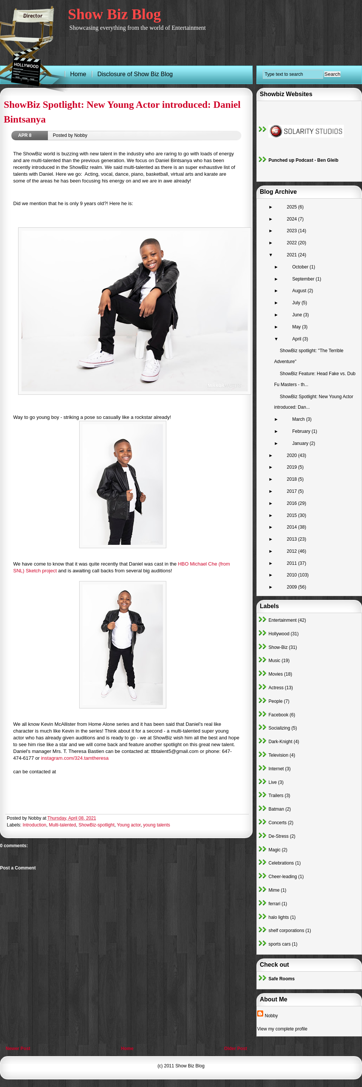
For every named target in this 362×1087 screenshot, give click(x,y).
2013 (292, 539)
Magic (274, 849)
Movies (275, 674)
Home (127, 1048)
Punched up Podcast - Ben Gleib (303, 160)
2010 (292, 575)
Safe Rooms (281, 978)
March (299, 419)
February (301, 431)
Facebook (278, 715)
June (297, 314)
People (275, 701)
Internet (276, 768)
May (297, 327)
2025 (292, 207)
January (301, 443)
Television (278, 755)
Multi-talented (62, 825)
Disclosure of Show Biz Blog (135, 74)
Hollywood (278, 633)
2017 (292, 491)
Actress (276, 687)
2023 (292, 230)
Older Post (235, 1048)
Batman (276, 809)
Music (274, 660)
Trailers (276, 795)
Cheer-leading (282, 876)
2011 (292, 563)
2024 (292, 219)
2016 (292, 503)
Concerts (277, 822)
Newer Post (18, 1048)
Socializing (279, 728)
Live (272, 782)
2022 (292, 242)
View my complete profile (282, 1029)
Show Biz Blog (114, 14)
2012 (292, 551)
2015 (292, 515)
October (301, 267)
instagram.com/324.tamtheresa (75, 758)
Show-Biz (278, 647)
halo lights (278, 917)
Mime (273, 890)
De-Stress (278, 836)
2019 (292, 467)
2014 (292, 527)
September (304, 279)
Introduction (34, 825)
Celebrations (281, 863)
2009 (292, 587)
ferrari (274, 903)
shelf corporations (286, 930)
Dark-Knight (280, 741)
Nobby (271, 1015)
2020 (292, 455)
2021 (292, 255)
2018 (292, 479)
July (297, 302)
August (300, 290)
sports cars (279, 944)
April (297, 339)
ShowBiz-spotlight (96, 825)
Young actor (129, 825)
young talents (156, 825)
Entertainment (282, 620)
